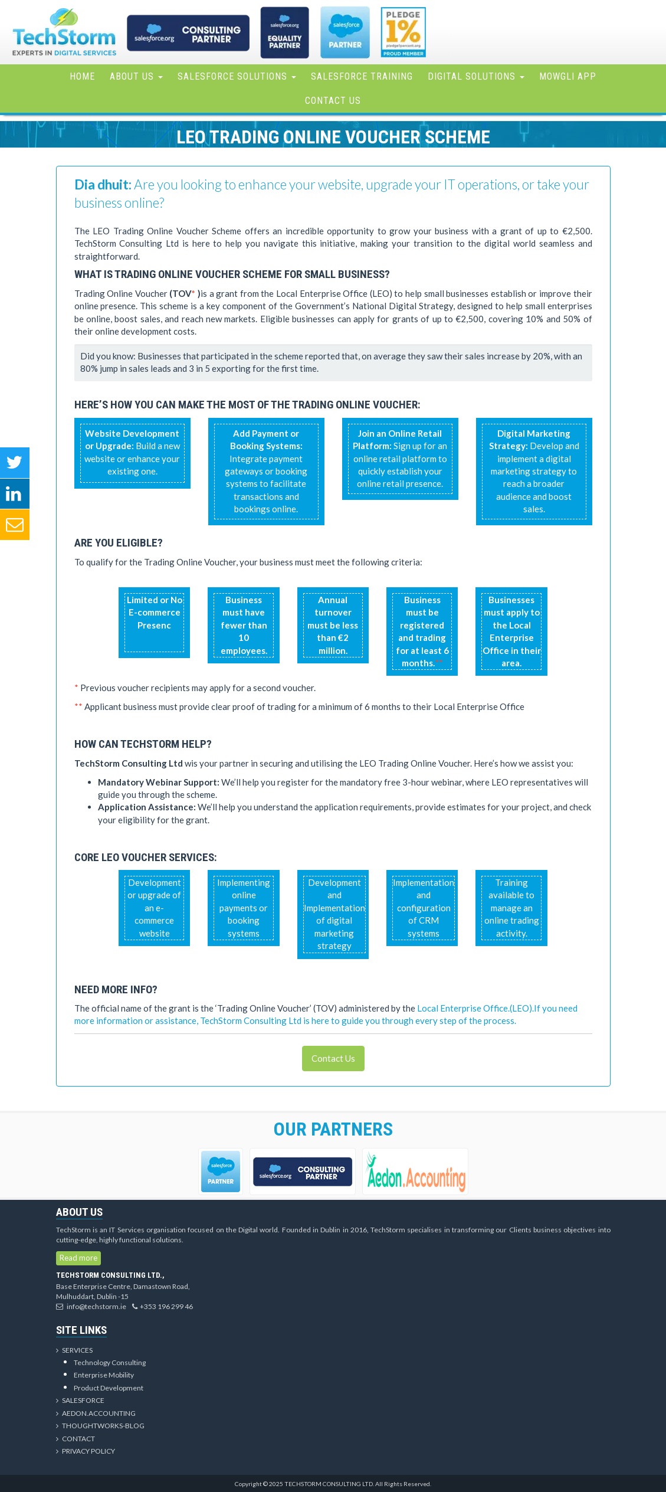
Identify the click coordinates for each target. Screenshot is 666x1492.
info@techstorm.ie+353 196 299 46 (124, 1306)
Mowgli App (567, 76)
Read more (78, 1257)
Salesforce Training (362, 76)
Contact (75, 1438)
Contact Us (333, 100)
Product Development (108, 1387)
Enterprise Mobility (104, 1374)
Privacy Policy (85, 1451)
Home (82, 76)
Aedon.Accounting (96, 1413)
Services (74, 1350)
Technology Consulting (110, 1362)
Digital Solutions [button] (476, 76)
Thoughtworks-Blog (100, 1425)
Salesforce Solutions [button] (237, 76)
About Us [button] (136, 76)
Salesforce (80, 1400)
